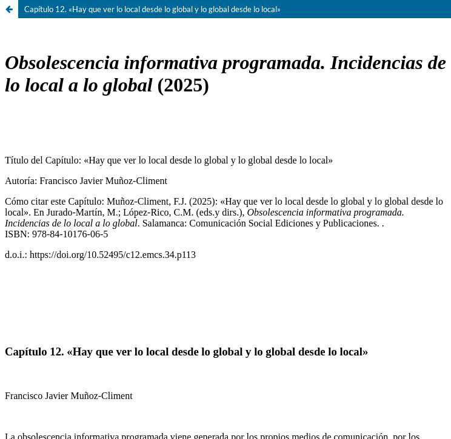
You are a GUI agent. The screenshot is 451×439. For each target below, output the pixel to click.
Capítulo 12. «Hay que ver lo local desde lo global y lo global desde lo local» (152, 9)
